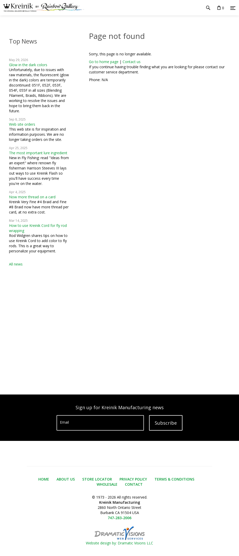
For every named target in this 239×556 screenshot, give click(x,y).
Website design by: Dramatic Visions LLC (119, 540)
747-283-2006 (119, 517)
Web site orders (22, 124)
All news (16, 264)
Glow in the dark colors (28, 64)
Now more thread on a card (32, 196)
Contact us (132, 61)
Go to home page (103, 61)
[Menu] (233, 8)
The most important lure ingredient (38, 152)
